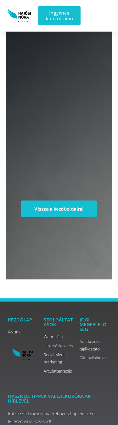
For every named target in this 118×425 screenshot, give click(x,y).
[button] (108, 15)
